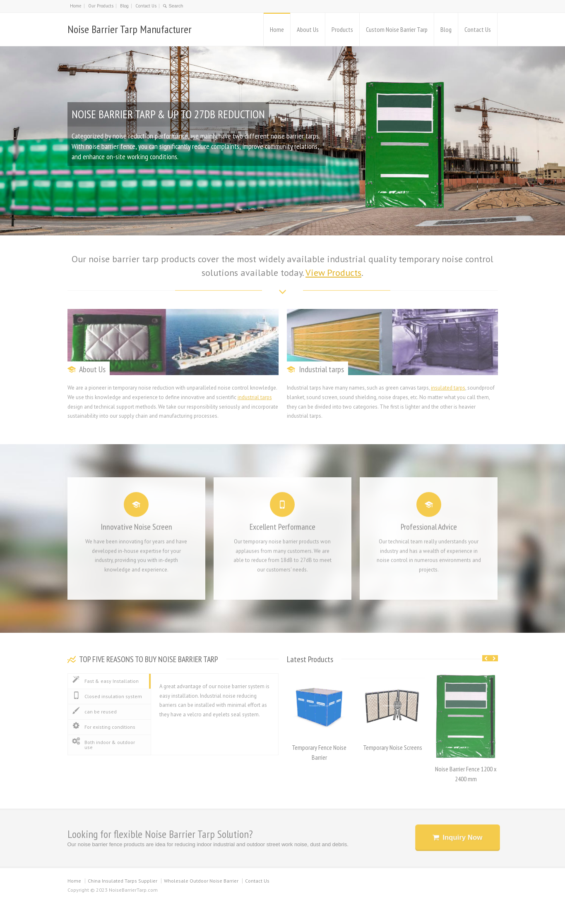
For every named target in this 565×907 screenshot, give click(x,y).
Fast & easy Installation (105, 680)
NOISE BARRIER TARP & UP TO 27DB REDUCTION (171, 114)
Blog (124, 6)
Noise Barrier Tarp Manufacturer (129, 29)
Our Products (100, 6)
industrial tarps (255, 397)
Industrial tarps (321, 369)
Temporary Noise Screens (392, 747)
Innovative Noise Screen (136, 523)
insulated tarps (448, 387)
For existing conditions (103, 726)
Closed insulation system (107, 696)
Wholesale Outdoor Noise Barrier (201, 881)
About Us (308, 29)
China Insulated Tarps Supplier (122, 881)
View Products (333, 272)
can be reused (94, 711)
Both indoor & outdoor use (103, 744)
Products (342, 29)
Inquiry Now (462, 837)
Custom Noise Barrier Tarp (397, 29)
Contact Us (145, 6)
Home (76, 6)
